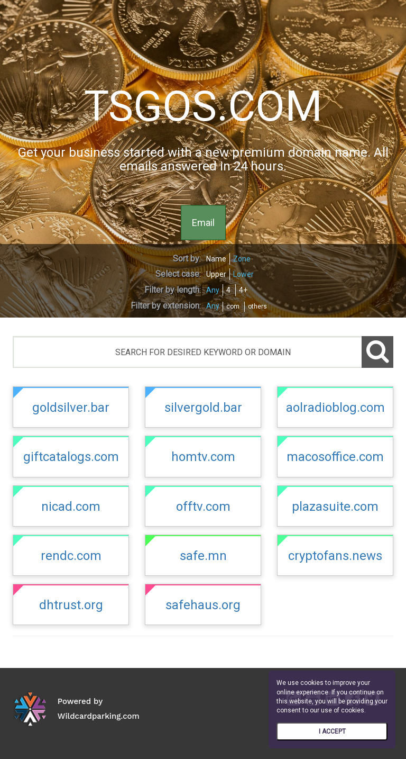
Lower (243, 274)
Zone (242, 259)
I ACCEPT (332, 731)
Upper (216, 274)
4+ (243, 290)
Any (212, 290)
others (257, 306)
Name (216, 259)
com (232, 306)
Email (203, 222)
